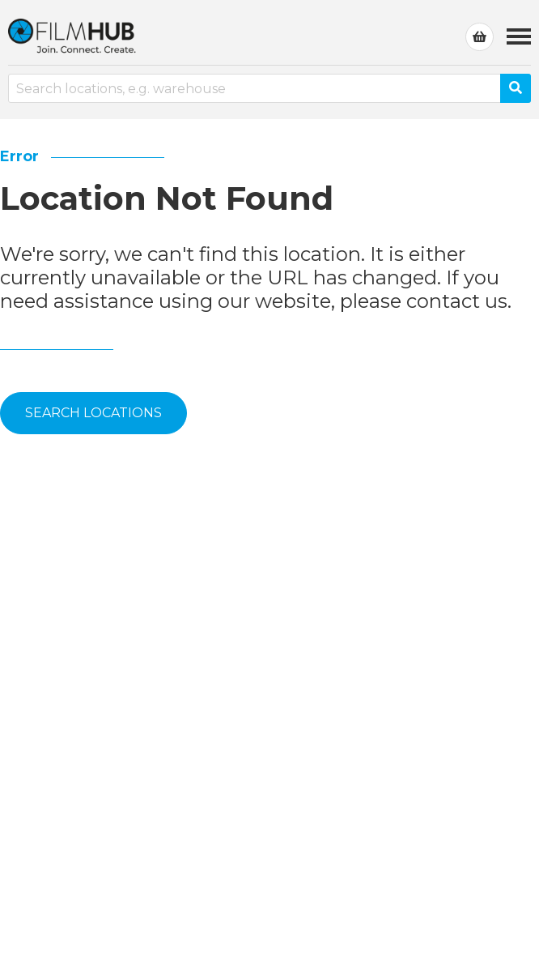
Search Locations (93, 412)
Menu (519, 28)
